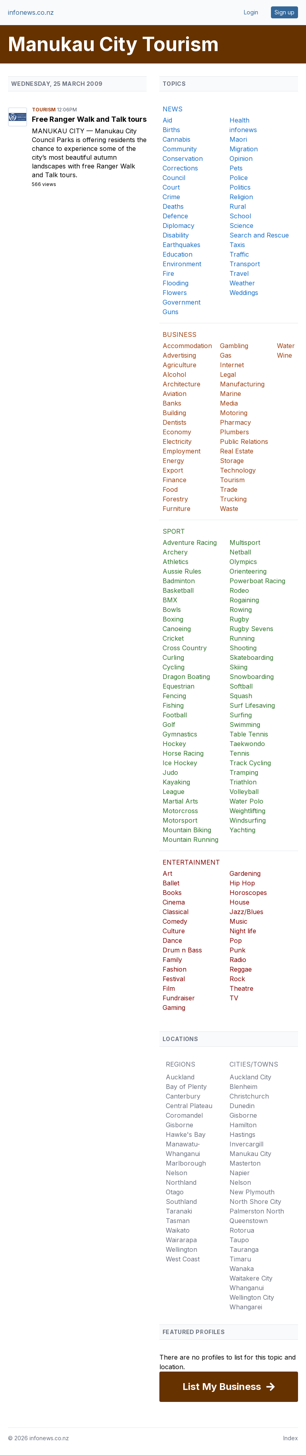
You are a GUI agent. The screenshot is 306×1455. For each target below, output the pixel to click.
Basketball (178, 590)
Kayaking (176, 782)
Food (170, 489)
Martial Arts (180, 801)
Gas (225, 355)
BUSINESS (179, 335)
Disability (176, 235)
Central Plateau (189, 1106)
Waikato (178, 1230)
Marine (230, 394)
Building (174, 413)
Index (290, 1438)
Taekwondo (247, 744)
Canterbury (183, 1096)
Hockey (174, 744)
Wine (284, 355)
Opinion (241, 158)
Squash (241, 696)
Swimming (245, 724)
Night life (243, 931)
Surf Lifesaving (252, 705)
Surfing (241, 715)
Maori (238, 139)
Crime (171, 197)
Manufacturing (242, 384)
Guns (170, 312)
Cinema (174, 902)
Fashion (174, 969)
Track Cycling (250, 763)
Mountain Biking (187, 830)
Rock (237, 979)
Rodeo (239, 590)
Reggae (241, 969)
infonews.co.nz (31, 12)
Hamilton (243, 1125)
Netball (240, 552)
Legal (228, 374)
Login (251, 12)
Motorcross (180, 811)
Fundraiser (179, 998)
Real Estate (236, 451)
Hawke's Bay (186, 1134)
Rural (238, 206)
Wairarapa (181, 1240)
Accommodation (187, 346)
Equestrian (178, 686)
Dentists (174, 422)
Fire (168, 273)
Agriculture (179, 365)
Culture (174, 931)
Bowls (172, 610)
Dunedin (242, 1106)
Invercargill (246, 1144)
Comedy (175, 921)
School (240, 216)
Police (239, 178)
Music (238, 921)
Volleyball (244, 792)
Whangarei (246, 1307)
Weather (242, 283)
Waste (229, 509)
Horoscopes (248, 893)
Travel (239, 273)
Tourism (44, 110)
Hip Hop (242, 883)
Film (169, 988)
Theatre (241, 988)
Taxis (237, 245)
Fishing (173, 705)
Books (172, 893)
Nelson (176, 1173)
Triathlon (243, 782)
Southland (181, 1202)
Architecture (181, 384)
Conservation (183, 158)
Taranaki (179, 1211)
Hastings (242, 1134)
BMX (170, 600)
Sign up (284, 12)
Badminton (179, 581)
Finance (174, 480)
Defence (175, 216)
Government (181, 302)
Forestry (175, 499)
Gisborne (179, 1125)
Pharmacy (235, 422)
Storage (232, 461)
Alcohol (174, 374)
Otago (175, 1192)
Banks (172, 403)
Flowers (175, 293)
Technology (238, 470)
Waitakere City (251, 1278)
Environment (182, 264)
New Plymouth (252, 1192)
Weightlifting (247, 811)
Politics (240, 187)
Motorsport (180, 820)
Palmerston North (257, 1211)
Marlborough (186, 1163)
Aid (167, 120)
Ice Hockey (180, 763)
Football (175, 715)
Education (177, 254)
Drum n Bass (182, 950)
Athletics (175, 562)
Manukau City (59, 131)
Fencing (174, 696)
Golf (169, 724)
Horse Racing (183, 753)
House (239, 902)
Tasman (178, 1221)
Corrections (180, 168)
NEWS (172, 109)
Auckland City (250, 1077)
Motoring (233, 413)
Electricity (177, 441)
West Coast (183, 1259)
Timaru (240, 1259)
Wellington (181, 1249)
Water (286, 346)
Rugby (239, 619)
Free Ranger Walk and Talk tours (89, 119)
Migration (244, 149)
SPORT (174, 531)
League (173, 792)
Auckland (180, 1077)
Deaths (173, 206)
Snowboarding (252, 677)
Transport (245, 264)
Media (229, 403)
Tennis (239, 753)
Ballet (171, 883)
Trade (228, 489)
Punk (237, 950)
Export (173, 470)
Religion (241, 197)
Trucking (233, 499)
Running (242, 638)
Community (180, 149)
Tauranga (244, 1249)
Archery (175, 552)
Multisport (245, 542)
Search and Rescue (259, 235)
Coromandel (184, 1115)
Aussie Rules (182, 571)
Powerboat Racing (257, 581)
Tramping (244, 772)
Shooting (243, 648)
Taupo (239, 1240)
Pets (236, 168)
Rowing (241, 610)
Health (239, 120)
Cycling (173, 667)
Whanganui (247, 1288)
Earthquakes (181, 245)
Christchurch (249, 1096)
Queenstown (249, 1221)
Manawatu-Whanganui (183, 1149)
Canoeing (177, 629)
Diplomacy (178, 226)
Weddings (244, 293)
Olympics (243, 562)
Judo (170, 772)
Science (241, 226)
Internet (232, 365)
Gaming (174, 1008)
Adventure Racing (190, 542)
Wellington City (252, 1297)
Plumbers (234, 432)
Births (171, 130)
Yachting (242, 830)
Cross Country (185, 648)
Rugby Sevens (251, 629)
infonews (243, 130)
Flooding (175, 283)
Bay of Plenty (186, 1087)
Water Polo (246, 801)
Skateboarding (251, 657)
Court (171, 187)
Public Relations (244, 441)
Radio (238, 960)
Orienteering (248, 571)
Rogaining (244, 600)
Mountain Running (190, 839)
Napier (240, 1173)
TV (234, 998)
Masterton (245, 1163)
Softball (241, 686)
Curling (173, 657)
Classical (175, 912)
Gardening (245, 873)
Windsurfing (248, 820)
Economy (177, 432)
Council (174, 178)
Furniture (176, 509)
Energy (173, 461)
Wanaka (242, 1269)
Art (167, 873)
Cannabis (176, 139)
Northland (181, 1182)
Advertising (179, 355)
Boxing (173, 619)
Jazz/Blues (246, 912)
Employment (181, 451)
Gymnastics (180, 734)
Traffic (239, 254)
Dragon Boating (186, 677)
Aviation (174, 394)
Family (172, 960)
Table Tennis (249, 734)
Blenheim (243, 1087)
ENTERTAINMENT (191, 862)
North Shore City (255, 1202)
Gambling (234, 346)
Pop (236, 940)
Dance (172, 940)
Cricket (173, 638)
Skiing (238, 667)
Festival (174, 979)
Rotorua (242, 1230)
